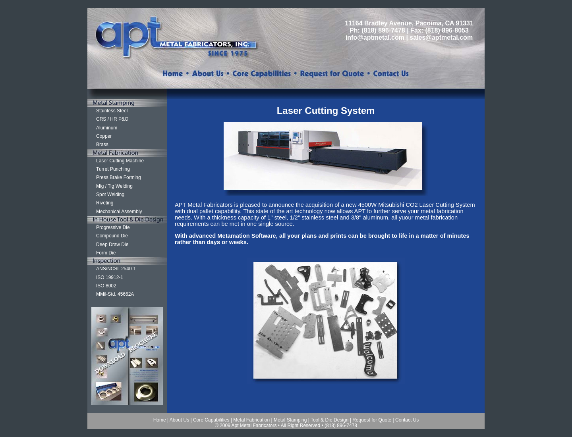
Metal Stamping (290, 420)
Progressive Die (113, 227)
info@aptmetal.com (375, 37)
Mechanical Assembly (119, 211)
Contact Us (407, 420)
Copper (104, 136)
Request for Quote (371, 420)
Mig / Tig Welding (114, 186)
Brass (102, 144)
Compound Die (112, 236)
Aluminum (106, 128)
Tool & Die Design (329, 420)
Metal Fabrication (251, 420)
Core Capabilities (211, 420)
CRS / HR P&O (112, 119)
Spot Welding (110, 194)
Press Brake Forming (118, 177)
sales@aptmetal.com (441, 37)
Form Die (106, 253)
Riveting (104, 203)
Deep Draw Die (112, 244)
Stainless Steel (112, 111)
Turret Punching (113, 169)
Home (159, 420)
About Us (179, 420)
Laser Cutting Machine (120, 161)
